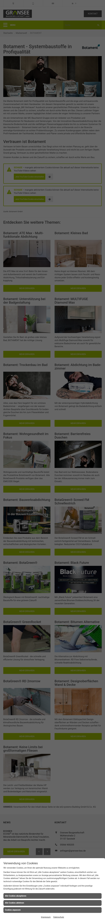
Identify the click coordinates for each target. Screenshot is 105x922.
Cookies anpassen (13, 910)
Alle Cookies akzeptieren (15, 896)
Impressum (46, 917)
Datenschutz (58, 917)
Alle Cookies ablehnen (14, 903)
